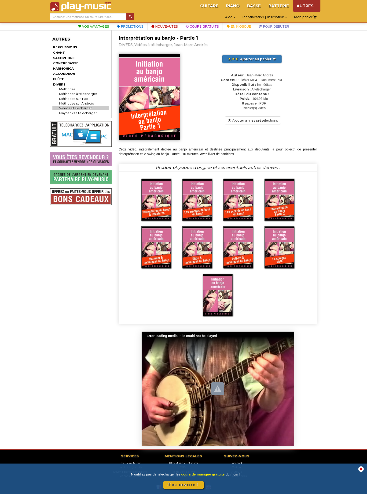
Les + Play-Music (130, 463)
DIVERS (59, 84)
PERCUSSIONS (65, 47)
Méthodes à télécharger (78, 94)
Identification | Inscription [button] (264, 17)
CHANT (59, 52)
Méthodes (67, 89)
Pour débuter (274, 26)
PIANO (232, 6)
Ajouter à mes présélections (253, 120)
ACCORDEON (64, 73)
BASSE (254, 6)
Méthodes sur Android (76, 103)
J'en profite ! (183, 485)
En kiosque (239, 26)
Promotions (130, 26)
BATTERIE (278, 6)
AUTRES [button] (307, 6)
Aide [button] (230, 17)
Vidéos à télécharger (75, 108)
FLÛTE (58, 79)
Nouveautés (164, 26)
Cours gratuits (202, 26)
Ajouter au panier (252, 59)
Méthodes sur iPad (73, 99)
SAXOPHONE (64, 58)
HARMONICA (63, 68)
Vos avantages (93, 26)
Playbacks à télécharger (78, 113)
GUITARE (209, 6)
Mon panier (305, 17)
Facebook (237, 463)
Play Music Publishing (183, 463)
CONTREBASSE (65, 63)
